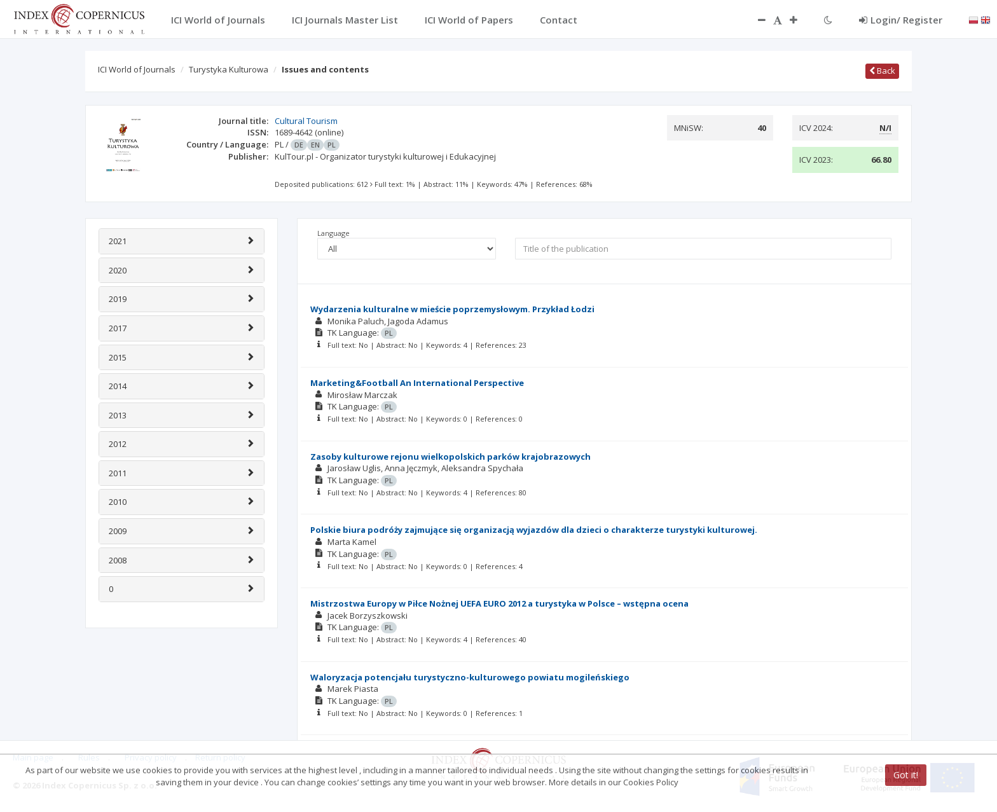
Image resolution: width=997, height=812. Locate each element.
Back (882, 70)
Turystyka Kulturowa (228, 69)
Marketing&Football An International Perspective (417, 383)
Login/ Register (900, 19)
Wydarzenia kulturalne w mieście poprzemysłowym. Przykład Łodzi (452, 309)
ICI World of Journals (136, 69)
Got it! (905, 775)
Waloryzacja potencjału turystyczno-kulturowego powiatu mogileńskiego (469, 677)
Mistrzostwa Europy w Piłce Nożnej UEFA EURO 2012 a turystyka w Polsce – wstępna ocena (499, 603)
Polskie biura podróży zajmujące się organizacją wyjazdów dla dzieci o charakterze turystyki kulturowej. (533, 529)
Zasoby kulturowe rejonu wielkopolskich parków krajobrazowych (450, 456)
